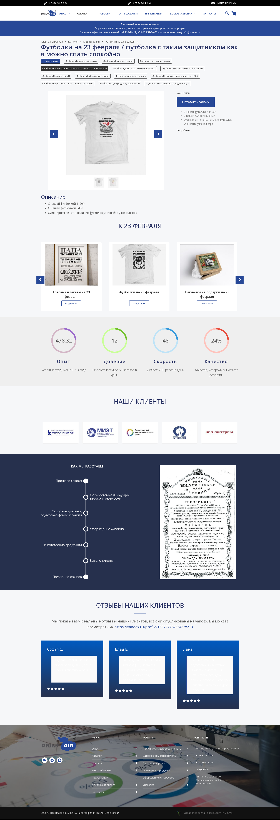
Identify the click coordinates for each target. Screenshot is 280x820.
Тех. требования (127, 13)
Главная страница (52, 41)
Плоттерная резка (154, 763)
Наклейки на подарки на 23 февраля (207, 294)
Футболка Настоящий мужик (155, 61)
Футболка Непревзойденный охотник (182, 68)
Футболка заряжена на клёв (131, 76)
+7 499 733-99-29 (58, 2)
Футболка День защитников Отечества (134, 68)
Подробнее (183, 130)
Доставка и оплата (182, 13)
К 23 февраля (91, 41)
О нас (63, 13)
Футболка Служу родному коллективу (119, 83)
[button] (51, 62)
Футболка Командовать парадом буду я (167, 83)
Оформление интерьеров (158, 778)
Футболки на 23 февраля (120, 41)
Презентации (153, 13)
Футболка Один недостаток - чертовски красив (67, 83)
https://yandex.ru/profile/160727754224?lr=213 (153, 627)
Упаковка (148, 785)
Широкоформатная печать (159, 756)
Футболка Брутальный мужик (81, 61)
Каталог (82, 13)
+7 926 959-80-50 (142, 2)
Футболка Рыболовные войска (92, 76)
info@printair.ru (226, 2)
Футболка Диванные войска (118, 61)
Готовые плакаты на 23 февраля (71, 294)
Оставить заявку (195, 102)
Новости (104, 13)
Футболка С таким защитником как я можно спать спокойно (74, 68)
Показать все (50, 61)
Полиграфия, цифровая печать (162, 749)
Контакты (209, 13)
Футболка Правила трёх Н (56, 76)
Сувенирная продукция (157, 770)
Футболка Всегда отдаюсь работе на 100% (175, 76)
